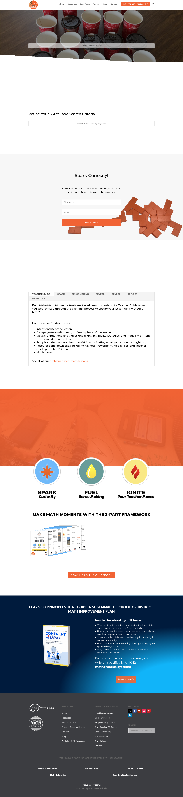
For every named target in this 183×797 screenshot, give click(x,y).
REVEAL (100, 294)
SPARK (61, 294)
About (61, 4)
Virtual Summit (101, 736)
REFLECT (132, 294)
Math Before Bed (58, 775)
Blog (105, 4)
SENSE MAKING (80, 294)
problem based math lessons (69, 361)
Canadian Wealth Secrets (125, 775)
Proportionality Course (105, 722)
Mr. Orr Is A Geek (135, 768)
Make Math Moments (47, 768)
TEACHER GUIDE (41, 294)
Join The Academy (103, 731)
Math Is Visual (91, 768)
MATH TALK (38, 298)
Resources (72, 4)
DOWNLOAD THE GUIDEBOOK (92, 575)
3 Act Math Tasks (69, 722)
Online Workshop (102, 717)
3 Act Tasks (85, 4)
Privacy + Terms (91, 785)
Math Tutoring (101, 741)
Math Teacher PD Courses (106, 727)
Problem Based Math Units (73, 727)
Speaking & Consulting (105, 713)
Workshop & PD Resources (73, 741)
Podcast (96, 4)
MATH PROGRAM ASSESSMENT (135, 4)
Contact (114, 4)
